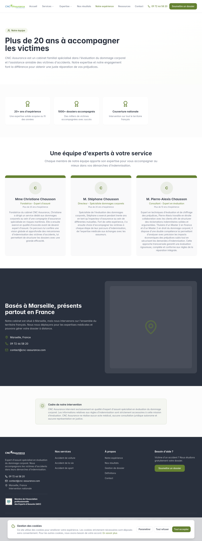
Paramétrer (145, 529)
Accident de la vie (64, 463)
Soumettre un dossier (183, 6)
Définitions (110, 473)
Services (48, 6)
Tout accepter (181, 529)
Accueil (33, 6)
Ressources (124, 6)
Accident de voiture (65, 458)
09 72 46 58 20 (157, 6)
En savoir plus (110, 533)
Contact (139, 6)
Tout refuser (162, 529)
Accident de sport (64, 468)
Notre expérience (104, 6)
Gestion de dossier (114, 468)
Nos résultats (84, 6)
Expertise (65, 6)
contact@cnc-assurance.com (28, 350)
